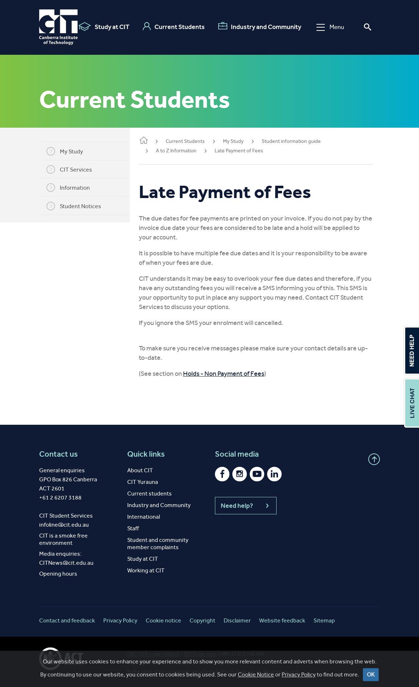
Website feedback (282, 620)
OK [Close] (371, 674)
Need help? (246, 506)
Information (73, 187)
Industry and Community (259, 26)
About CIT (140, 470)
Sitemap (324, 620)
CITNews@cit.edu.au (66, 562)
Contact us (58, 454)
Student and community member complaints (157, 543)
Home (154, 141)
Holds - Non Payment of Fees (234, 374)
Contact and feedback (67, 620)
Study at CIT (103, 26)
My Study (70, 151)
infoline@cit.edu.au (64, 524)
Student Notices (79, 206)
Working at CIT (146, 570)
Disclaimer (237, 620)
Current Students (174, 26)
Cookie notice (163, 620)
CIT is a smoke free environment (63, 539)
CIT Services (75, 169)
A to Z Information (187, 151)
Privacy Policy (299, 674)
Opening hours (58, 573)
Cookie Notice (256, 674)
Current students (149, 493)
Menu (330, 27)
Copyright (202, 620)
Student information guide (302, 141)
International (143, 516)
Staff (133, 528)
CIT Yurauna (142, 481)
